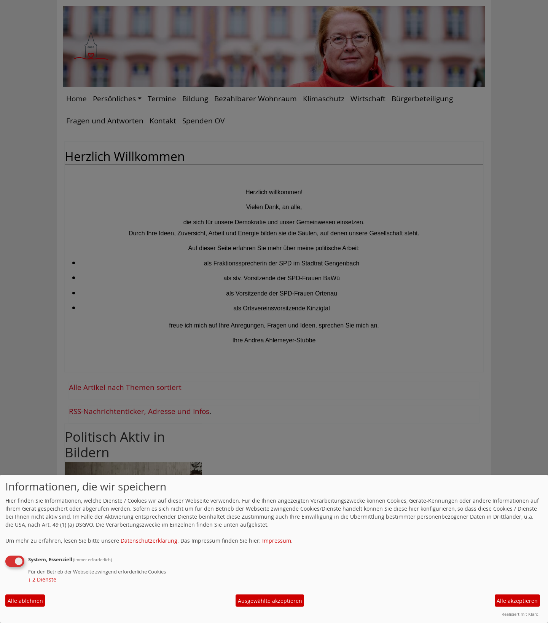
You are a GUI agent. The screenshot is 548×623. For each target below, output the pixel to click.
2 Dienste (42, 579)
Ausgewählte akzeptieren (270, 600)
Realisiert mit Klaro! (521, 614)
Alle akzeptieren (517, 600)
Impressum (276, 540)
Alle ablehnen (25, 600)
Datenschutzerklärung (149, 540)
